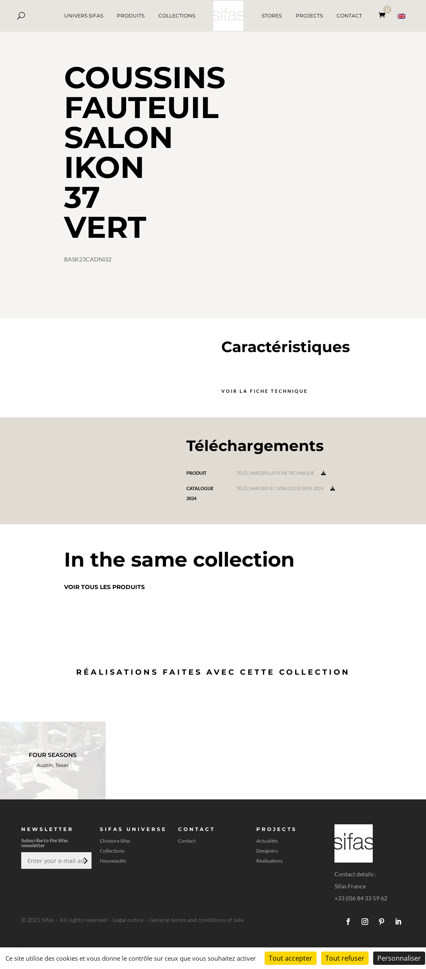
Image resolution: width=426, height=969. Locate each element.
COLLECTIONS (177, 15)
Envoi (85, 860)
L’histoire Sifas (115, 841)
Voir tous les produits (104, 587)
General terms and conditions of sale (196, 919)
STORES (272, 15)
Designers (267, 851)
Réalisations (269, 861)
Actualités (267, 841)
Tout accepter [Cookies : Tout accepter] (290, 958)
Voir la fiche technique (264, 391)
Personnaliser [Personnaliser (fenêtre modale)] (399, 958)
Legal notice (128, 919)
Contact (187, 841)
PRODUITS (130, 15)
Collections (112, 851)
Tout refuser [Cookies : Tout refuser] (344, 958)
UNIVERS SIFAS (83, 15)
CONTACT (349, 15)
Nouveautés (113, 861)
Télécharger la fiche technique (281, 473)
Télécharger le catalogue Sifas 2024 (285, 488)
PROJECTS (309, 15)
